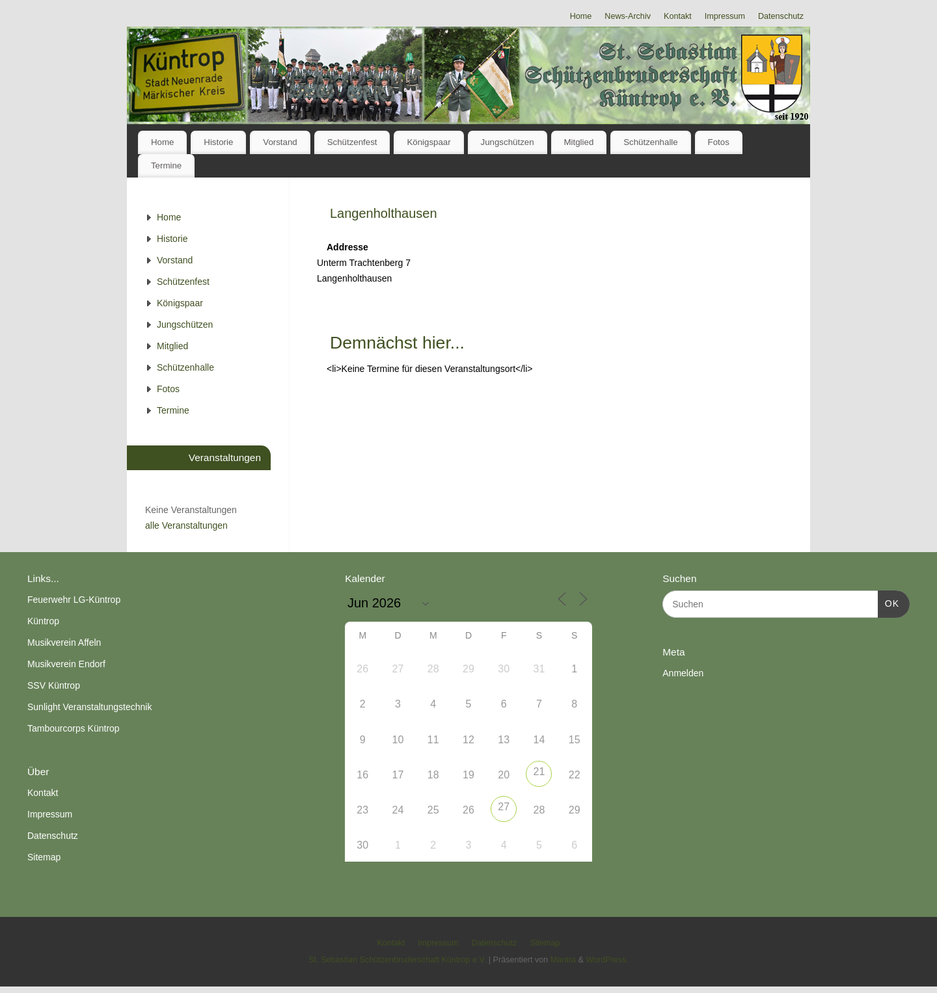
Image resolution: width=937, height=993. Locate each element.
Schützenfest (352, 142)
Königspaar (428, 142)
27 (503, 806)
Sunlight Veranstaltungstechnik (89, 707)
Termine (166, 165)
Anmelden (682, 673)
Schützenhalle (650, 142)
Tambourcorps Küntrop (73, 728)
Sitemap (44, 857)
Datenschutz (781, 16)
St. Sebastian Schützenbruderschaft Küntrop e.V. (397, 959)
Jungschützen (507, 142)
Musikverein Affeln (64, 642)
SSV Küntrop (53, 685)
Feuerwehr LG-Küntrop (73, 599)
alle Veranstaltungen (186, 525)
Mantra (563, 959)
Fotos (718, 142)
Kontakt (678, 16)
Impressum (725, 16)
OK (888, 602)
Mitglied (578, 142)
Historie (218, 142)
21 (539, 771)
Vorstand (280, 142)
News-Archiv (627, 16)
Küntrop (43, 621)
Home (581, 16)
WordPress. (607, 959)
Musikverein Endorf (66, 664)
